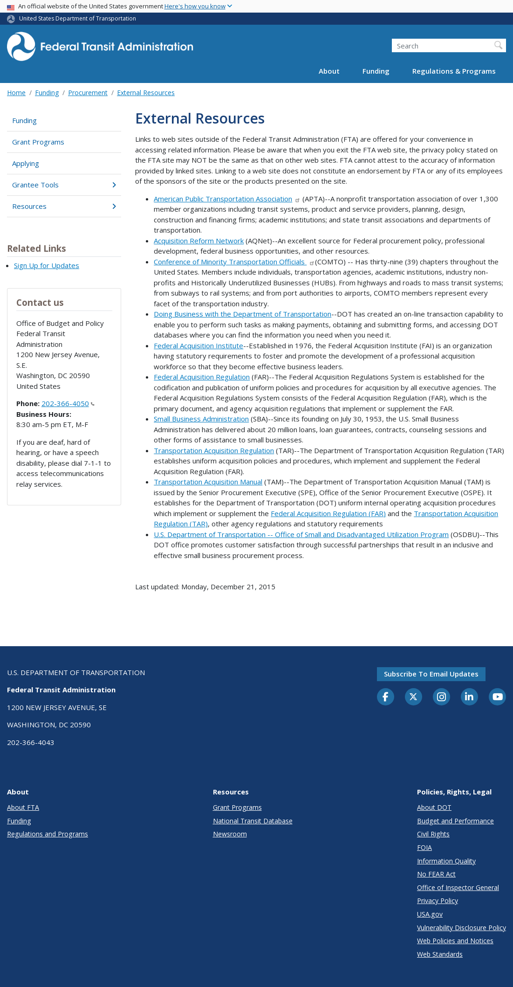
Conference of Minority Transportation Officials (234, 261)
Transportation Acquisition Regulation (214, 450)
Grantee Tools (64, 184)
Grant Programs (38, 141)
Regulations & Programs (454, 71)
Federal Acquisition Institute (198, 345)
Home (16, 92)
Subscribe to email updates (431, 673)
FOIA (424, 847)
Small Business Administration (201, 418)
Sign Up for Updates (46, 265)
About (329, 71)
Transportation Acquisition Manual (208, 481)
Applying (25, 163)
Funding (376, 71)
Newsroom (230, 833)
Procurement (88, 92)
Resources (64, 206)
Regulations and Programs (47, 833)
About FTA (23, 807)
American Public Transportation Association (227, 198)
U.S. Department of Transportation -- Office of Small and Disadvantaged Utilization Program (301, 534)
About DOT (434, 807)
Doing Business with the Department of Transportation (242, 313)
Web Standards (440, 954)
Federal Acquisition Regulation (202, 376)
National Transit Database (253, 820)
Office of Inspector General (458, 887)
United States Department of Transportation (77, 18)
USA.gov (430, 914)
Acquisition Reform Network (199, 240)
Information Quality (446, 860)
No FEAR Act (436, 874)
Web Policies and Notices (455, 940)
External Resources (146, 92)
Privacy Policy (437, 900)
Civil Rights (433, 833)
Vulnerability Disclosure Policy (461, 927)
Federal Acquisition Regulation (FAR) (328, 513)
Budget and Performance (455, 820)
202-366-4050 (68, 403)
